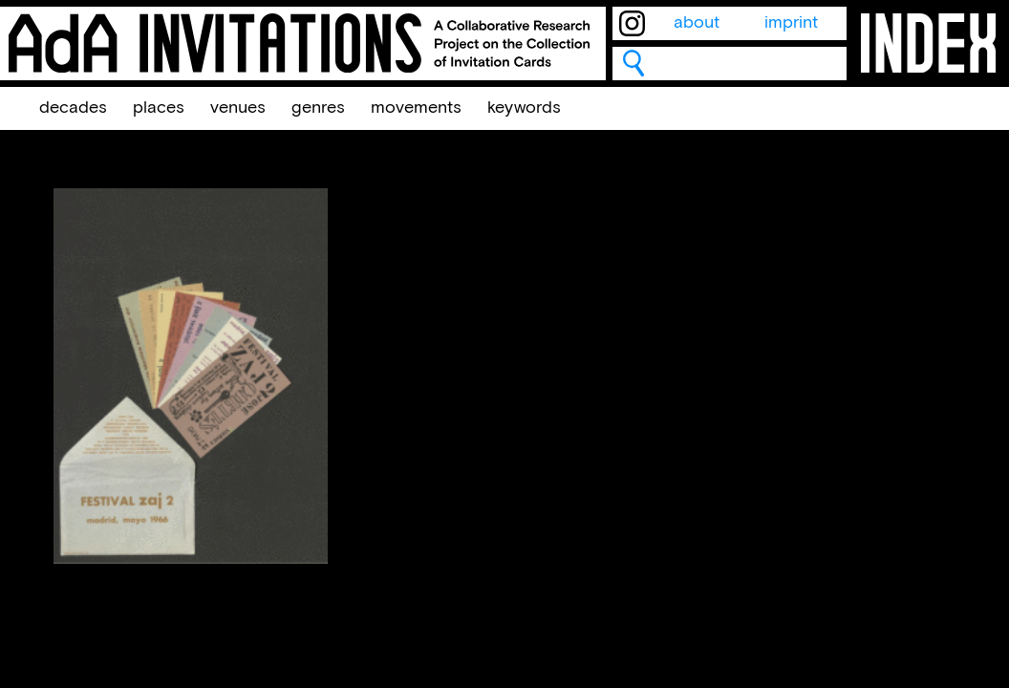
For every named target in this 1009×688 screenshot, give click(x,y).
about (696, 23)
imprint (791, 23)
